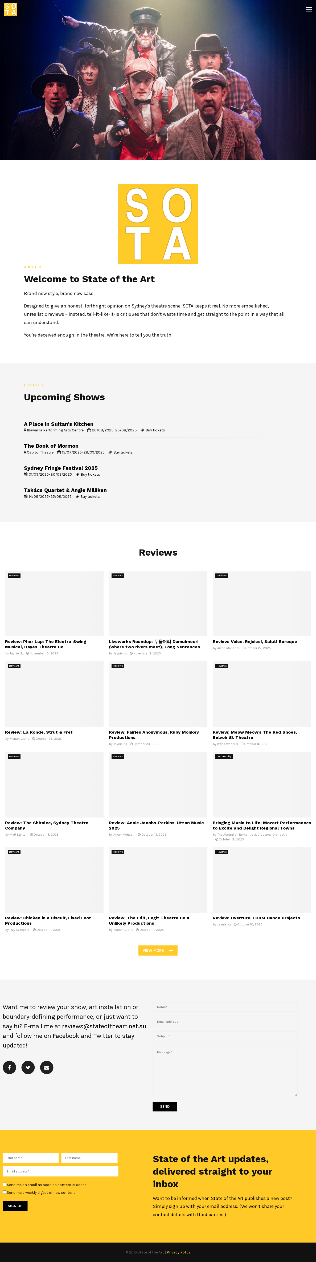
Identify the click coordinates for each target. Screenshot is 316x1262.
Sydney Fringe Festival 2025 (61, 468)
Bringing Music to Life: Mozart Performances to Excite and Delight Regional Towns (262, 825)
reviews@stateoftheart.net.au (104, 1026)
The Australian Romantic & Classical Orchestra (252, 834)
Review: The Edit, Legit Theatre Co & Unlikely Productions (149, 920)
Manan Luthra (20, 739)
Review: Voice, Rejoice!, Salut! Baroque (255, 641)
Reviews (14, 575)
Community (224, 756)
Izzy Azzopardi (227, 744)
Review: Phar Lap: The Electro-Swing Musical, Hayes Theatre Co (45, 644)
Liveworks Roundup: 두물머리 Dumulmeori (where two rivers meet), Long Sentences (154, 644)
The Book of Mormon (51, 446)
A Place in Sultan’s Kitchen (58, 424)
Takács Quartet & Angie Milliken (65, 490)
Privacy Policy (179, 1252)
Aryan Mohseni (228, 648)
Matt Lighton (18, 834)
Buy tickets (155, 430)
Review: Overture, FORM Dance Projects (256, 917)
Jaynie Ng (16, 653)
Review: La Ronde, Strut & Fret (39, 732)
